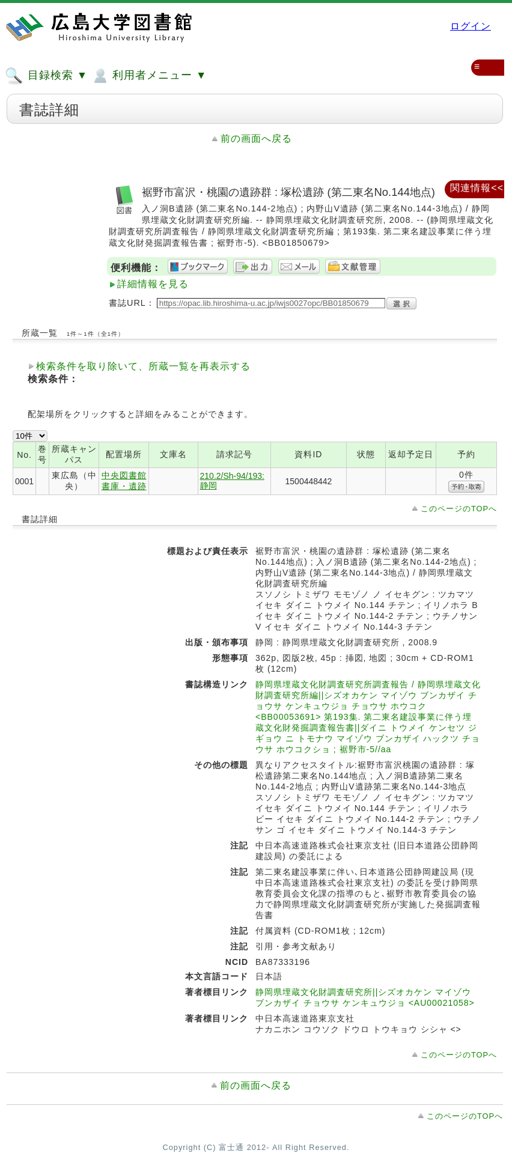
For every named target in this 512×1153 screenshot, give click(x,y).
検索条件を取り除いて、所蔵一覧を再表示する (143, 366)
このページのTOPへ (459, 508)
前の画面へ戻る (256, 138)
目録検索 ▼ (46, 76)
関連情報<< (477, 188)
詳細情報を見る (153, 284)
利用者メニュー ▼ (149, 76)
